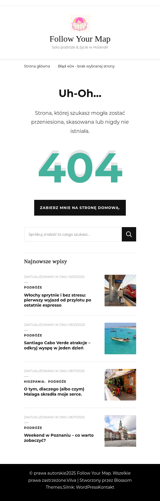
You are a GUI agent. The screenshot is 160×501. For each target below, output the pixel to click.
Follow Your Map (80, 38)
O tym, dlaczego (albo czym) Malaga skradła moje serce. (54, 391)
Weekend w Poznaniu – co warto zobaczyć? (59, 438)
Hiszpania (34, 382)
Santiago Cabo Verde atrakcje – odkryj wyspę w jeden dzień (57, 345)
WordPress (87, 487)
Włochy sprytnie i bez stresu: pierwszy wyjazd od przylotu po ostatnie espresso (57, 300)
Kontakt (106, 487)
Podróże (33, 287)
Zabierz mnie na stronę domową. (80, 208)
